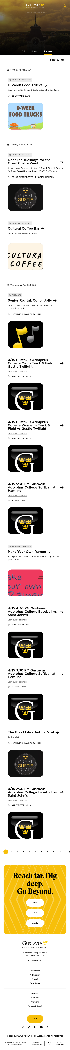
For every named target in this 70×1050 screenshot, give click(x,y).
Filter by (54, 60)
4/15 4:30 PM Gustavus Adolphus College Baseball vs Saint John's (32, 612)
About (35, 979)
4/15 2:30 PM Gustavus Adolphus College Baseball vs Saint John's (32, 792)
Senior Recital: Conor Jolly (30, 300)
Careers (35, 1002)
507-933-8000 (35, 961)
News (34, 51)
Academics (35, 971)
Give (35, 1019)
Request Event (35, 1006)
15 (61, 852)
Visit (35, 903)
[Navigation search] (65, 5)
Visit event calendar (17, 372)
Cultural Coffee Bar (24, 228)
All (23, 51)
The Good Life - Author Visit (31, 732)
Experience (35, 983)
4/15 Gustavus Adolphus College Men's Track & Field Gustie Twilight (30, 363)
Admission (35, 975)
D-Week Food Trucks (25, 85)
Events (48, 51)
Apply (35, 923)
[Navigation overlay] (5, 6)
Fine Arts (35, 998)
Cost (35, 913)
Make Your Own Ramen (27, 551)
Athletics (35, 994)
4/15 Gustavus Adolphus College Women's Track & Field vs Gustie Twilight (29, 425)
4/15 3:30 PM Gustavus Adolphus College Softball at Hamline (32, 674)
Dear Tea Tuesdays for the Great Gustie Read (29, 161)
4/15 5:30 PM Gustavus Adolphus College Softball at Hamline (32, 488)
